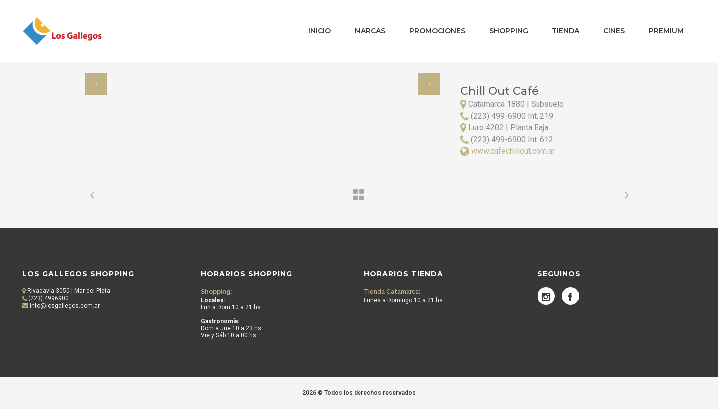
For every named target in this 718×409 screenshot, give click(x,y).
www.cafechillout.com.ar (513, 151)
